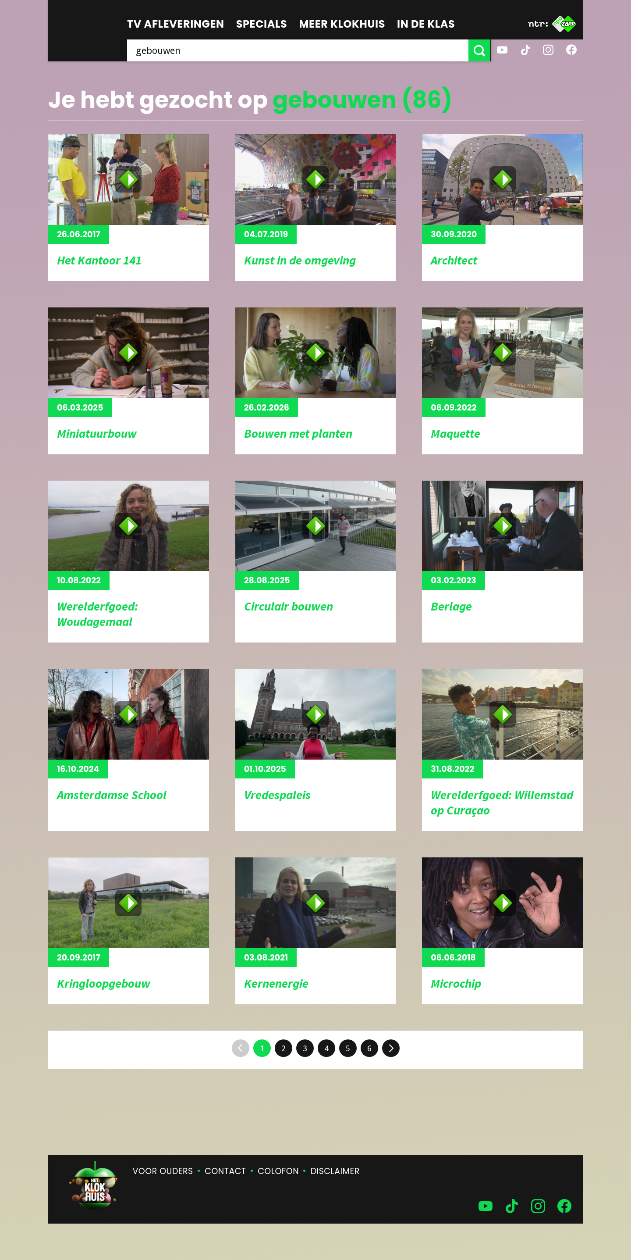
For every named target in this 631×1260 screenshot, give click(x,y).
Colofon (278, 1171)
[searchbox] (298, 50)
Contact (225, 1171)
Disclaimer (335, 1171)
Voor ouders (163, 1171)
